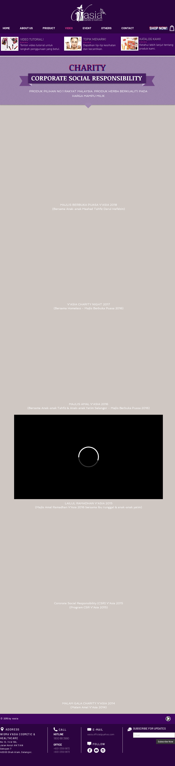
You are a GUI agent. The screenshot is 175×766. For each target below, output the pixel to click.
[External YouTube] (88, 158)
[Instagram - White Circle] (103, 750)
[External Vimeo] (88, 457)
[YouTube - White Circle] (96, 750)
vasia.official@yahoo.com (100, 734)
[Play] (168, 719)
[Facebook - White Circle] (89, 750)
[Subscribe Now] (165, 741)
